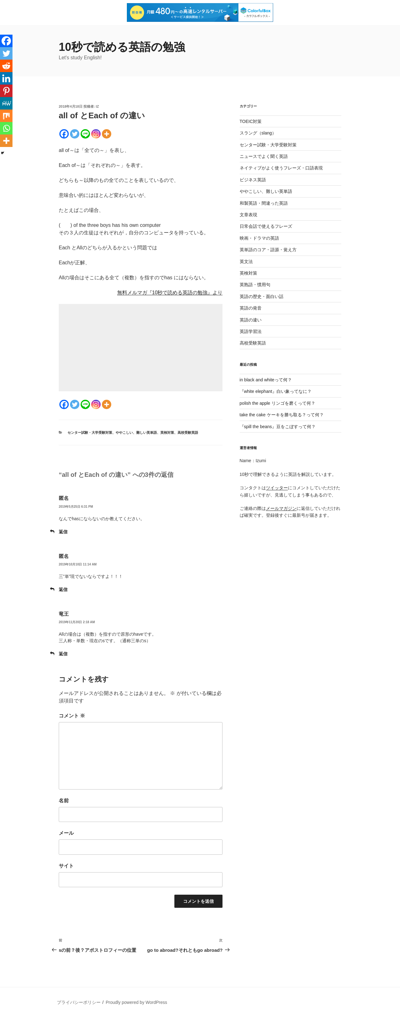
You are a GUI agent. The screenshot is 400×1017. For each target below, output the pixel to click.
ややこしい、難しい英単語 (136, 432)
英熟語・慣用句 (255, 284)
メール (66, 833)
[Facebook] (64, 134)
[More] (106, 134)
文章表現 (248, 214)
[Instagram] (96, 134)
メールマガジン (281, 508)
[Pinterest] (6, 91)
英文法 (246, 261)
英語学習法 (251, 331)
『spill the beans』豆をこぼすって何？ (278, 426)
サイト (66, 865)
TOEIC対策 (251, 121)
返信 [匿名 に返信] (63, 531)
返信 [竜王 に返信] (63, 653)
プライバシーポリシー (79, 1002)
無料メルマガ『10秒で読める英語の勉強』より (170, 292)
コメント (72, 715)
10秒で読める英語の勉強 (122, 47)
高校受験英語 (188, 432)
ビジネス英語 (253, 179)
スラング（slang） (258, 132)
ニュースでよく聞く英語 (264, 156)
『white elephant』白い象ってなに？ (276, 391)
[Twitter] (74, 134)
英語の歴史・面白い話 (261, 296)
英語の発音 (251, 308)
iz (97, 106)
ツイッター (277, 487)
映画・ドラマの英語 (259, 238)
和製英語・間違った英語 (264, 203)
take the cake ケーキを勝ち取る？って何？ (282, 414)
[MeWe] (6, 103)
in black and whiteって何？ (266, 379)
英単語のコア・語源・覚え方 (268, 249)
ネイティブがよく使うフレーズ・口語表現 (281, 167)
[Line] (85, 134)
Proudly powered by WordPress (136, 1002)
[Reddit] (6, 66)
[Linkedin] (6, 78)
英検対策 (167, 432)
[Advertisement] (140, 347)
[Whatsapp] (6, 128)
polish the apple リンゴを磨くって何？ (277, 403)
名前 (64, 800)
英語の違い (251, 319)
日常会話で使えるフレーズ (266, 226)
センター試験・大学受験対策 (90, 432)
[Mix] (6, 116)
